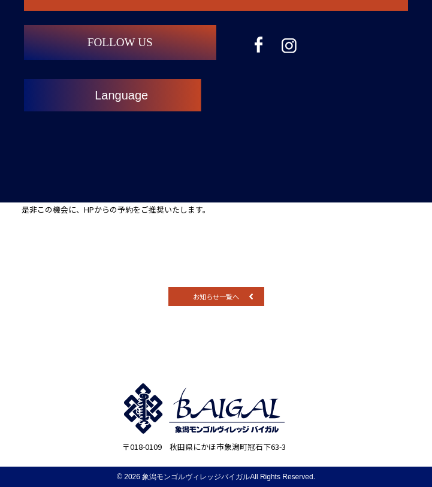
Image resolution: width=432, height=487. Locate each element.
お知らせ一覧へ (216, 296)
